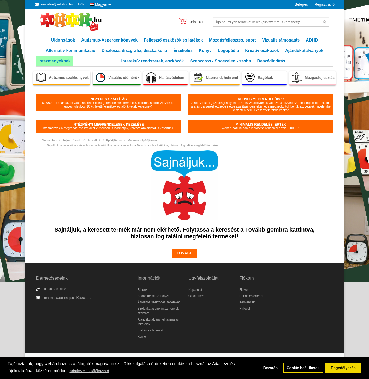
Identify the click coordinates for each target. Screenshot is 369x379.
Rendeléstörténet (251, 296)
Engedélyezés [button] (343, 368)
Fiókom (244, 290)
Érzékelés (183, 50)
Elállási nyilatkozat (150, 330)
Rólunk (142, 290)
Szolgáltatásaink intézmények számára (158, 311)
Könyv (205, 50)
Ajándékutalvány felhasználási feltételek (159, 322)
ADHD (312, 40)
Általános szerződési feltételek (159, 302)
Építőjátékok (114, 140)
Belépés (301, 4)
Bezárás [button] (270, 368)
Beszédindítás (271, 61)
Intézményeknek (54, 61)
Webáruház (49, 140)
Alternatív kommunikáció (70, 50)
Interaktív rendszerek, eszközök (152, 61)
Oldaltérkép (196, 296)
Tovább (185, 253)
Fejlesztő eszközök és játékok (173, 40)
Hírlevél (244, 308)
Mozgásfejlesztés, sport (232, 40)
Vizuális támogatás (281, 40)
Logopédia (228, 50)
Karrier (142, 337)
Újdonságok (63, 40)
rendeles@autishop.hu (57, 4)
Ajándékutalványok (304, 50)
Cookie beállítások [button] (303, 368)
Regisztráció (324, 4)
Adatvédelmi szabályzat (154, 296)
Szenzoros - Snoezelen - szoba (220, 61)
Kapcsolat (84, 297)
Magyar (98, 4)
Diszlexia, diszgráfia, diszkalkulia (134, 50)
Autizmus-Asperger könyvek (109, 40)
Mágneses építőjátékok (142, 140)
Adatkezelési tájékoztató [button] (89, 371)
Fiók (81, 4)
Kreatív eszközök (262, 50)
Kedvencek (247, 302)
